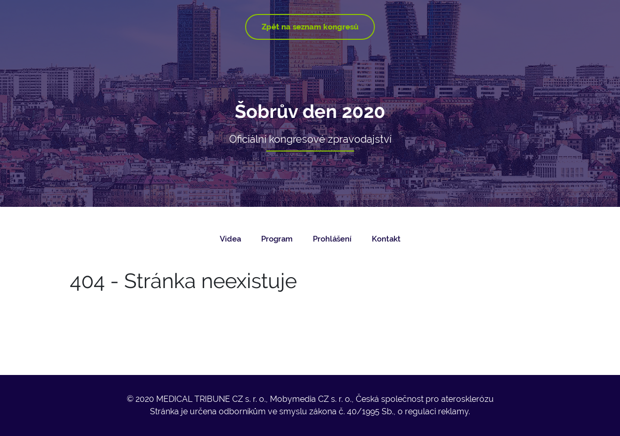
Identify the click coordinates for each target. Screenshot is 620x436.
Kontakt (386, 239)
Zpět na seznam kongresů (310, 27)
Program (277, 239)
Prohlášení (332, 239)
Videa (230, 239)
